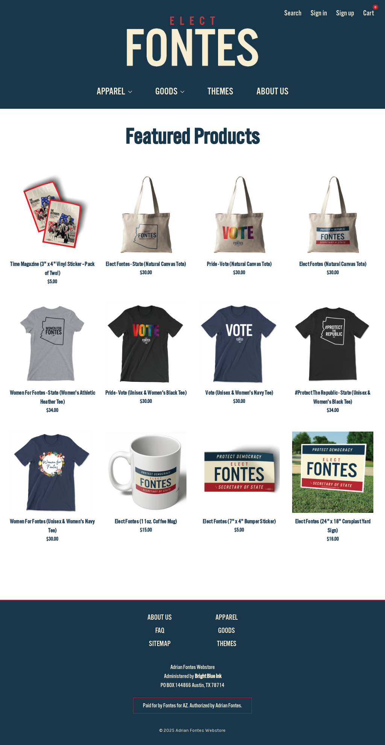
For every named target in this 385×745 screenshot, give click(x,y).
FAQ (159, 630)
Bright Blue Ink (208, 676)
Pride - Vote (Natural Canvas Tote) (239, 264)
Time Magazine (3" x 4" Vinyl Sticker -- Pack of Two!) (52, 269)
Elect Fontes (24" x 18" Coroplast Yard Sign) (333, 526)
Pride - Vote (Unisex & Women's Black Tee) (145, 392)
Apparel (114, 91)
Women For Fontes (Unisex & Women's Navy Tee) (52, 526)
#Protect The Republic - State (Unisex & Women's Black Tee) (333, 397)
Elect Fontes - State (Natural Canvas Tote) (146, 264)
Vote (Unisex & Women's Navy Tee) (239, 392)
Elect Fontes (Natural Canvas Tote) (333, 264)
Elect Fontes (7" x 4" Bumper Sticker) (239, 521)
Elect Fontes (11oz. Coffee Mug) (146, 521)
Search (293, 13)
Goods (169, 91)
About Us (272, 91)
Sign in (319, 13)
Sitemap (160, 644)
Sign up (345, 13)
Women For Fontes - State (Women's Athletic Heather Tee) (52, 397)
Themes (220, 91)
